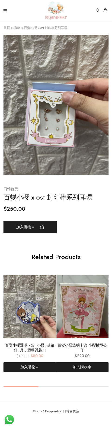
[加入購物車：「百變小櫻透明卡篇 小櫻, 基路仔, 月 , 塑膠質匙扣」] (29, 367)
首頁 (6, 27)
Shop (16, 27)
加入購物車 (30, 227)
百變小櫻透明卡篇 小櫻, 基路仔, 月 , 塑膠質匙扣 (29, 348)
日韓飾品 (10, 189)
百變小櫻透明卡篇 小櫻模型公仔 (82, 348)
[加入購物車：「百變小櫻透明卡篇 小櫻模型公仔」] (82, 367)
